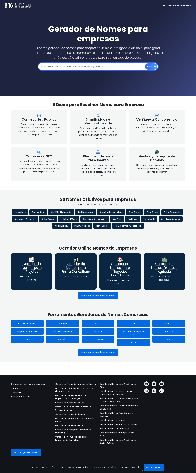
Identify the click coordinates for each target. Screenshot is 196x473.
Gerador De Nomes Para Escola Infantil (118, 424)
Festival (98, 331)
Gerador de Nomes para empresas (28, 384)
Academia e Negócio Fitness (133, 333)
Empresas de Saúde (27, 331)
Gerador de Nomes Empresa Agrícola (164, 268)
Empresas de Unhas (62, 331)
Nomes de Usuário (27, 323)
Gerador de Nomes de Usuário (70, 414)
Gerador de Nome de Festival (69, 402)
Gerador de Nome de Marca (113, 420)
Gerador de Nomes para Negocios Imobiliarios (120, 270)
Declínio (136, 467)
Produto (133, 342)
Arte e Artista (168, 331)
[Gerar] (151, 66)
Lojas (133, 323)
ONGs (27, 339)
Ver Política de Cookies (117, 467)
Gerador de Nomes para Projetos (32, 268)
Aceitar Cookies (154, 467)
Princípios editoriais (20, 396)
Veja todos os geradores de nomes (98, 295)
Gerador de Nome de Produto (69, 425)
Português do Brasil (25, 452)
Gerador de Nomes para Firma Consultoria (76, 268)
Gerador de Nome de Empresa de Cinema (75, 384)
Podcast (169, 339)
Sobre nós (16, 392)
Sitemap (15, 388)
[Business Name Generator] (18, 5)
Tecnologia (98, 339)
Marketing (62, 339)
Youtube (62, 323)
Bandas (168, 323)
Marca (98, 323)
